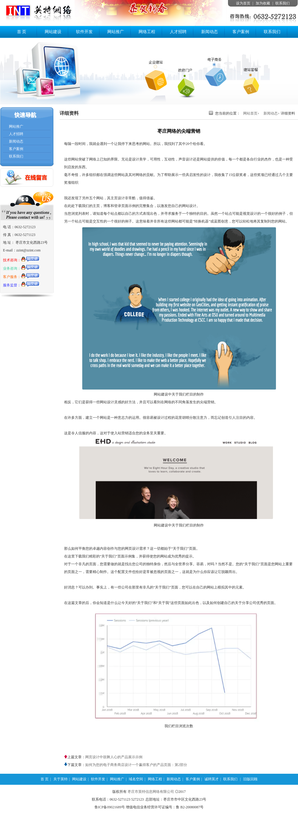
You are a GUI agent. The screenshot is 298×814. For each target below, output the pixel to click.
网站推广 (115, 32)
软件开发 (84, 32)
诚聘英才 (211, 779)
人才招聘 (178, 32)
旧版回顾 (250, 779)
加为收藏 (263, 3)
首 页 (22, 32)
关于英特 (60, 779)
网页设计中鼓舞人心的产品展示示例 (113, 757)
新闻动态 (209, 32)
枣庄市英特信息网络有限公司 (151, 792)
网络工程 (147, 32)
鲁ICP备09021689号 (109, 807)
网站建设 (53, 32)
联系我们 (282, 3)
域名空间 (136, 779)
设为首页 (243, 3)
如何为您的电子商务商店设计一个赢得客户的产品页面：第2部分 (136, 765)
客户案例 (240, 32)
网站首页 (250, 113)
